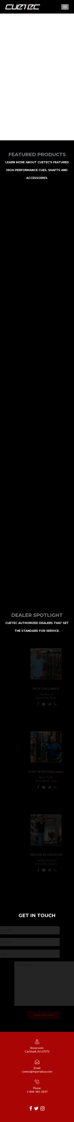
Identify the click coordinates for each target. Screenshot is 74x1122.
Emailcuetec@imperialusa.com (37, 1069)
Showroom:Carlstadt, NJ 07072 (37, 1049)
